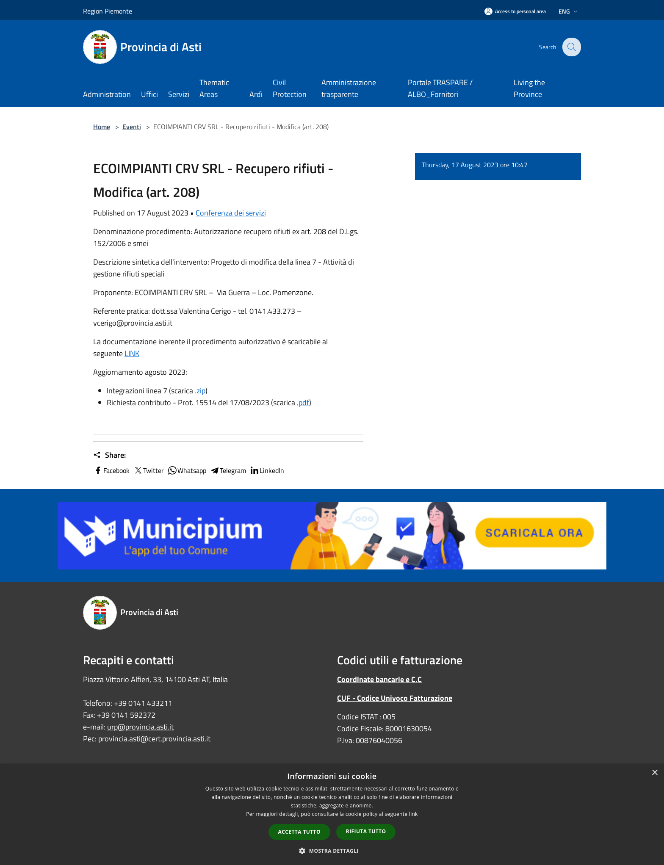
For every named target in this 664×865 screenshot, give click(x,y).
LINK (132, 353)
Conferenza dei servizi (231, 212)
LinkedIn (266, 470)
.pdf (303, 402)
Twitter (148, 470)
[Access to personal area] (515, 11)
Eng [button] (569, 11)
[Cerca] (571, 47)
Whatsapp (186, 470)
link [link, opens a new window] (413, 814)
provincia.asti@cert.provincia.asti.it (154, 738)
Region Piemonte (107, 11)
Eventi (131, 127)
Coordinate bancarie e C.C (379, 679)
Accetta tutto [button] (299, 831)
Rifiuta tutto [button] (366, 831)
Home (101, 127)
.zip (200, 390)
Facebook (111, 470)
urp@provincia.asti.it (140, 726)
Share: (109, 455)
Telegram (228, 470)
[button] (332, 850)
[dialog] (332, 814)
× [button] (654, 773)
